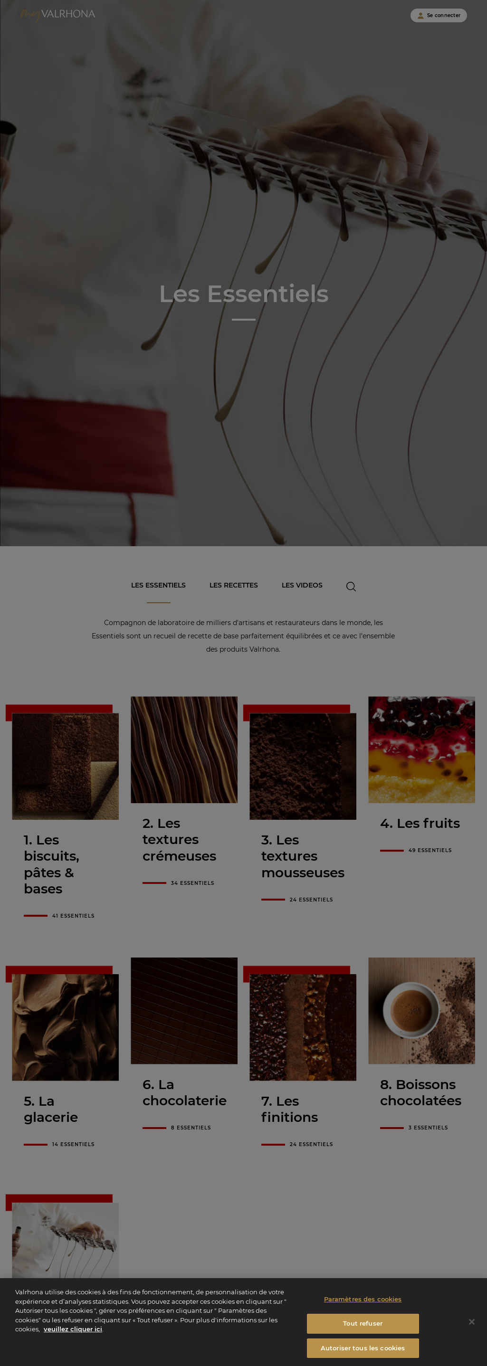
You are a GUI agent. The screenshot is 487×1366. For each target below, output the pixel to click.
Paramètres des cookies (363, 1317)
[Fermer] (471, 1339)
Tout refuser (362, 1341)
